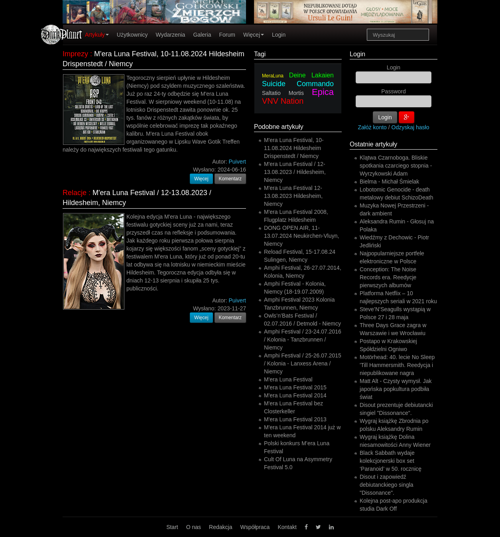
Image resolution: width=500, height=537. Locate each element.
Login (278, 35)
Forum (227, 35)
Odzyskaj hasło (410, 127)
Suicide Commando (298, 84)
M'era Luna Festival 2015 (295, 387)
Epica (323, 92)
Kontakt (287, 527)
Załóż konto (372, 127)
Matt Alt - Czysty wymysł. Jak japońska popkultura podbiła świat (395, 389)
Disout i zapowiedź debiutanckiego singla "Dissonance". (386, 485)
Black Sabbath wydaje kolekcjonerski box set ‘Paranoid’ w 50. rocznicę (390, 461)
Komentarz (230, 179)
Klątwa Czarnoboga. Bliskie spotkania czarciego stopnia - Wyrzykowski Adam (396, 165)
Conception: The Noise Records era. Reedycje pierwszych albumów (388, 277)
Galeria (202, 35)
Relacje (75, 193)
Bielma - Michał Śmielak (389, 181)
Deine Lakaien (311, 75)
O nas (193, 527)
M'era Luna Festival (288, 379)
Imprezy (75, 54)
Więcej (253, 35)
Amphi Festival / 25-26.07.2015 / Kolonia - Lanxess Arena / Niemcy (302, 363)
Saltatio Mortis (283, 93)
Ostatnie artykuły (373, 144)
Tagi (260, 54)
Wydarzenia (170, 35)
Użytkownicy (132, 35)
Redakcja (220, 527)
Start (172, 527)
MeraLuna (272, 76)
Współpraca (255, 527)
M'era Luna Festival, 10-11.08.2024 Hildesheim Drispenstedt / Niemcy (294, 148)
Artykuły (97, 35)
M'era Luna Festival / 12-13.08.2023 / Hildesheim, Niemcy (295, 172)
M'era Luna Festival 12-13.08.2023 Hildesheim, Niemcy (293, 196)
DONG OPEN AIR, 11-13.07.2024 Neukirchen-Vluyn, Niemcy (301, 236)
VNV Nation (283, 101)
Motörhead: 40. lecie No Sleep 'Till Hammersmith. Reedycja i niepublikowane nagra (397, 365)
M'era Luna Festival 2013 (295, 419)
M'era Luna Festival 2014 (295, 395)
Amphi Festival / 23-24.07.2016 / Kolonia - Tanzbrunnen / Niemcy (302, 339)
